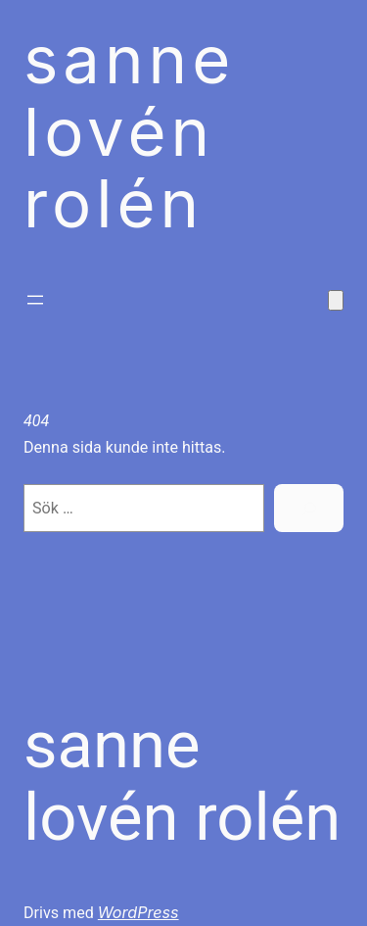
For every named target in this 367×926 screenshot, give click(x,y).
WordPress (138, 912)
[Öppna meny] (35, 300)
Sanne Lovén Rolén (182, 781)
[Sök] (309, 508)
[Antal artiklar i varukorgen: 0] (336, 300)
